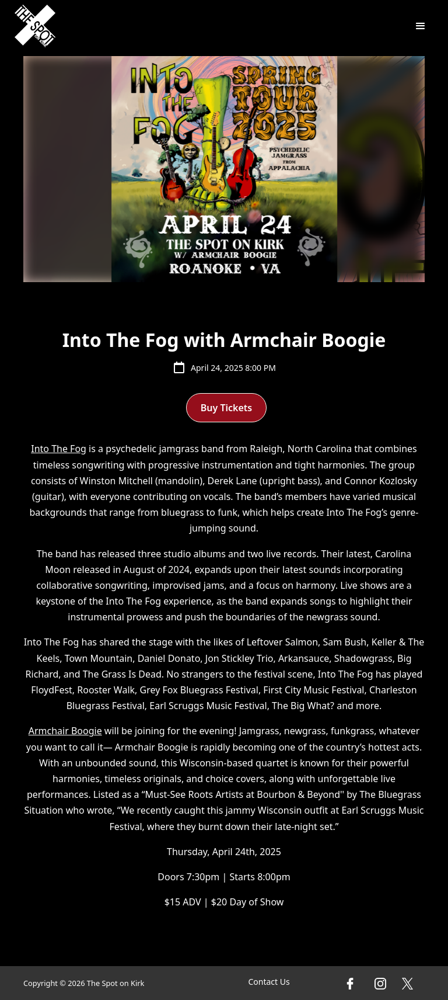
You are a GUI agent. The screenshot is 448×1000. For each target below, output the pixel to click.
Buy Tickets (227, 407)
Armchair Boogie (65, 730)
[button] (420, 26)
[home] (35, 26)
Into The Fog (58, 448)
